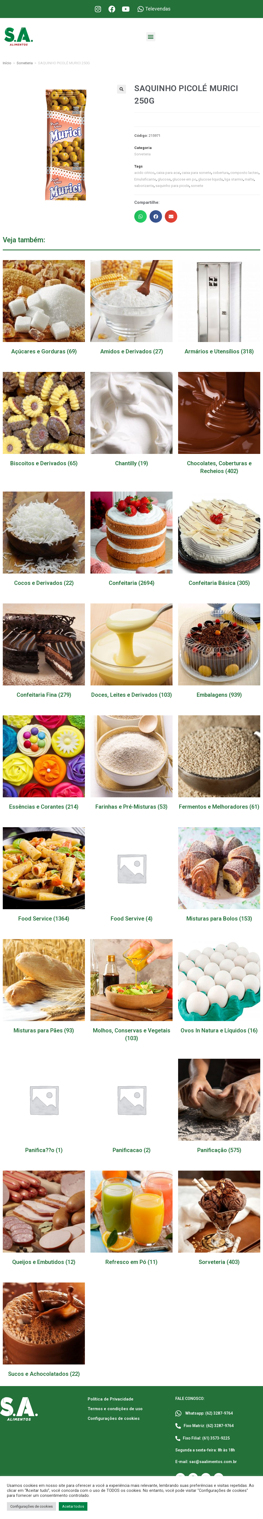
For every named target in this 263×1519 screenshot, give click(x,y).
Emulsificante (145, 179)
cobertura (220, 173)
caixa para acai (168, 173)
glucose (163, 179)
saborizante (143, 186)
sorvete (197, 186)
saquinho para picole (172, 186)
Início (7, 63)
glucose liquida (210, 179)
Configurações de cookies (114, 1418)
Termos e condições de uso (115, 1408)
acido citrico (144, 173)
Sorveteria (25, 63)
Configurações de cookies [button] (31, 1506)
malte (248, 179)
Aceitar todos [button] (73, 1506)
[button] (150, 36)
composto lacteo (243, 173)
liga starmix (233, 179)
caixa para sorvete (196, 173)
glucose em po (184, 179)
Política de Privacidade (110, 1398)
